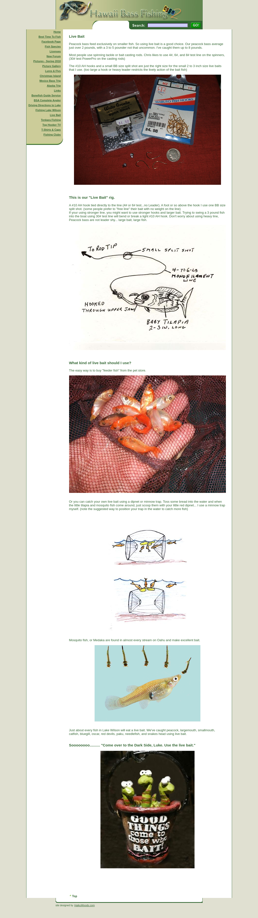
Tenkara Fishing (51, 119)
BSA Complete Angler (47, 100)
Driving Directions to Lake (44, 105)
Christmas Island (50, 75)
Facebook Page (51, 41)
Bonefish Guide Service (46, 95)
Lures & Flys (53, 71)
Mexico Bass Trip (50, 80)
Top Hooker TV (51, 124)
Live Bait (55, 115)
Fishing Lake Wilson (48, 110)
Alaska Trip (54, 85)
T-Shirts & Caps (51, 129)
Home (57, 31)
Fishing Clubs (52, 134)
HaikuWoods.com (84, 905)
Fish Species (53, 46)
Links (57, 90)
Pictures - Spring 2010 (47, 61)
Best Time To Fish (49, 36)
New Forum (54, 56)
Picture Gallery (51, 66)
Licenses (55, 51)
